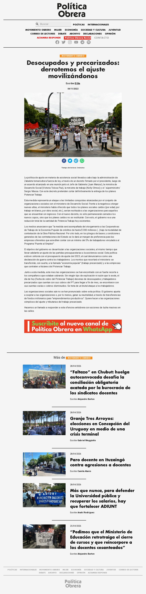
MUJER (58, 30)
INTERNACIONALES (98, 25)
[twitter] (70, 161)
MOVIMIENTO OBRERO (38, 30)
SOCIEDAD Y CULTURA (93, 30)
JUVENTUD (115, 30)
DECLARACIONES (92, 34)
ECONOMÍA (71, 30)
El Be (77, 83)
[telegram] (76, 161)
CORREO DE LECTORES (42, 34)
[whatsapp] (82, 161)
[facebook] (64, 161)
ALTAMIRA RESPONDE (49, 38)
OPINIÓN (110, 34)
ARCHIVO (75, 34)
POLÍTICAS (79, 25)
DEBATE (62, 34)
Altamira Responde (97, 573)
